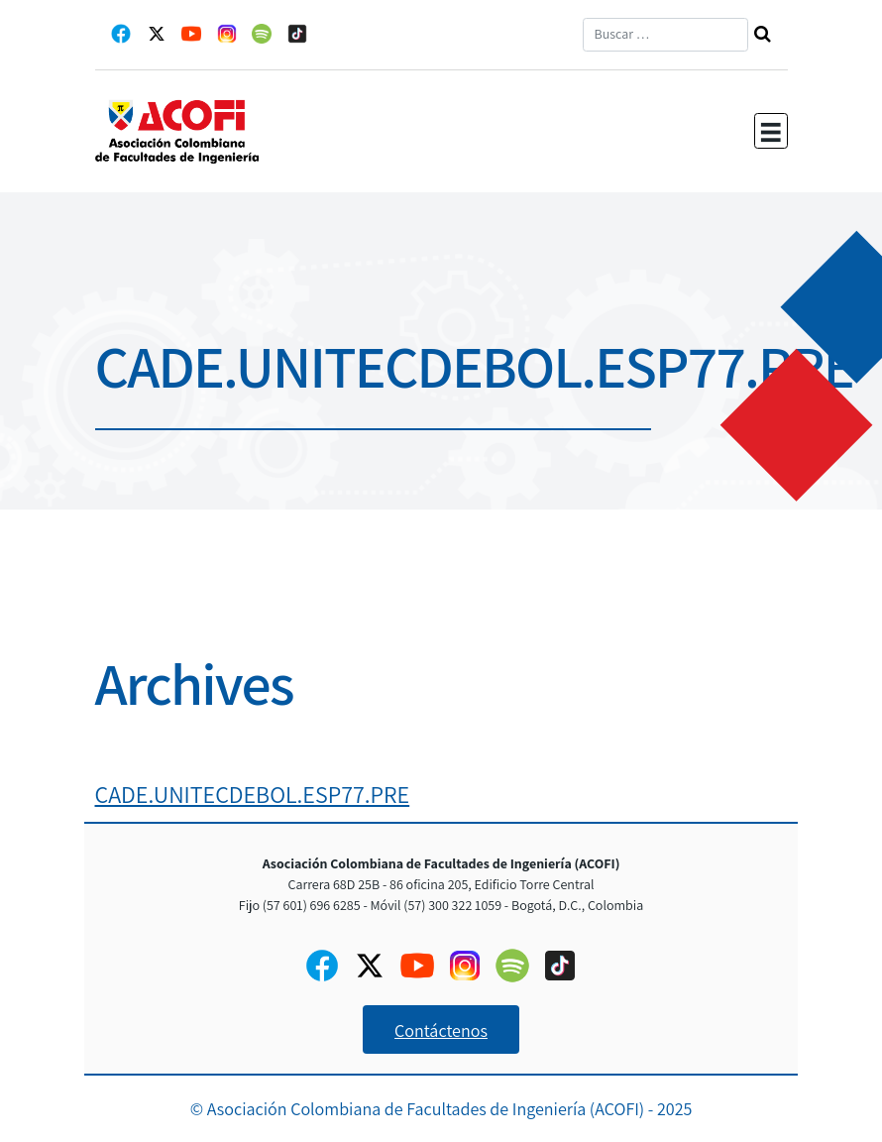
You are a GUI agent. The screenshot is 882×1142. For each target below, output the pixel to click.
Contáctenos (441, 1030)
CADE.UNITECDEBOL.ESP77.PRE (252, 794)
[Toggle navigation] (771, 131)
